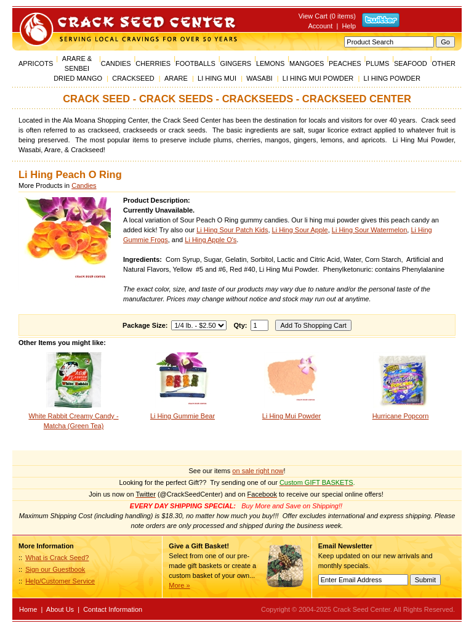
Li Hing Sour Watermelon (369, 230)
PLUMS (377, 63)
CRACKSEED (133, 78)
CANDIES (116, 63)
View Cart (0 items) (327, 16)
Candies (83, 185)
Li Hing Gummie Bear (182, 416)
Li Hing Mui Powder (291, 416)
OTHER (444, 63)
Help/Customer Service (60, 581)
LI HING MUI (217, 78)
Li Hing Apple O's (210, 239)
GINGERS (235, 63)
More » (179, 585)
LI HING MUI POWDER (318, 78)
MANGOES (306, 63)
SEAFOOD (410, 63)
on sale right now (257, 470)
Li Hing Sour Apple (300, 230)
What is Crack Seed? (57, 557)
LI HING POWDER (392, 78)
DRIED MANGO (78, 78)
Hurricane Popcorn (400, 416)
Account (320, 26)
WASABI (259, 78)
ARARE (176, 78)
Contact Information (112, 609)
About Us (60, 609)
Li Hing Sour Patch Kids (232, 230)
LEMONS (270, 63)
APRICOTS (35, 63)
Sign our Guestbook (55, 569)
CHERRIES (153, 63)
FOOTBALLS (195, 63)
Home (28, 609)
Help (349, 26)
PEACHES (345, 63)
